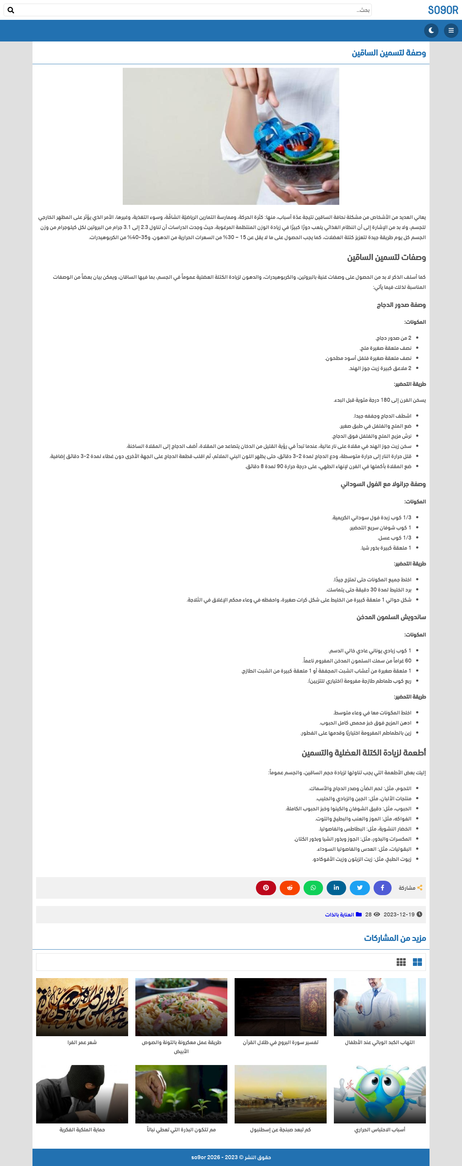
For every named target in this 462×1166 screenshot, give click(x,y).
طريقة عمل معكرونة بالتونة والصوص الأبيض (181, 1047)
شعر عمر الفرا (82, 1042)
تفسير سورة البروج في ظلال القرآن (280, 1042)
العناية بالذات (339, 915)
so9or (443, 10)
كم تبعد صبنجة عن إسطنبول (280, 1129)
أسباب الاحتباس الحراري (379, 1129)
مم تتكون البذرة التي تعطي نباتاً (181, 1129)
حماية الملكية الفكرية (82, 1129)
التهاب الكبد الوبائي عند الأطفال (380, 1042)
